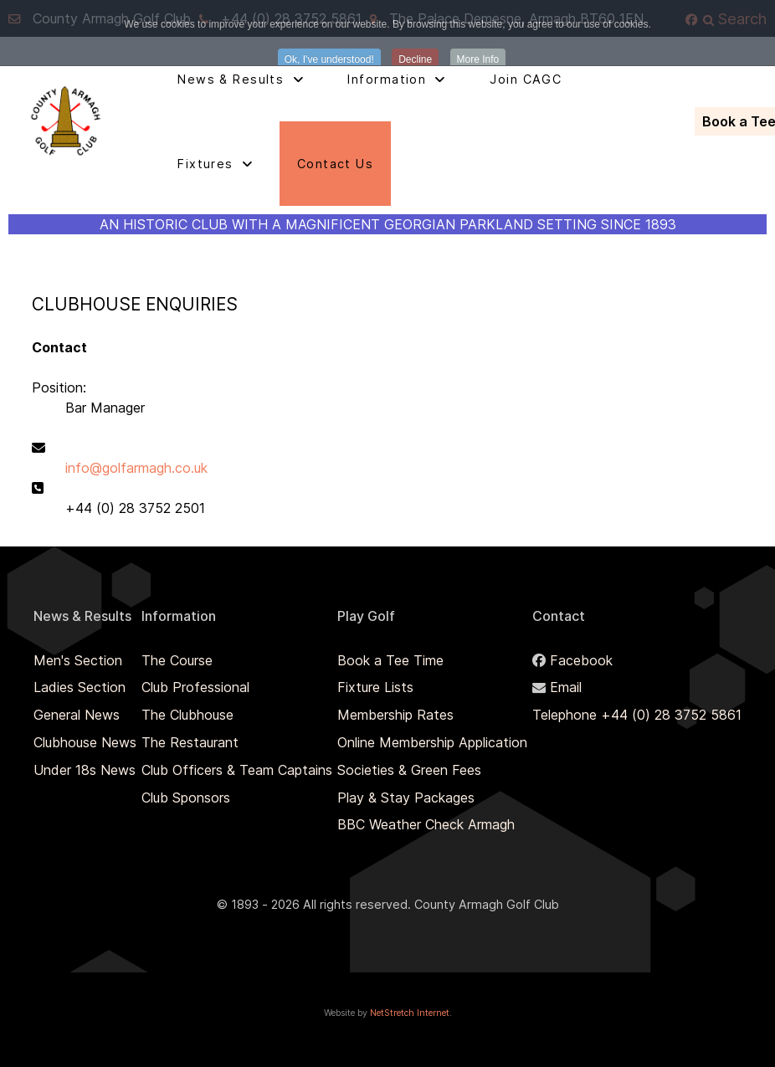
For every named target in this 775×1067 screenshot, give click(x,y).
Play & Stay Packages (406, 797)
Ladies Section (79, 687)
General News (76, 714)
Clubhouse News (84, 742)
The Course (177, 660)
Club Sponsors (185, 797)
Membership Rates (395, 714)
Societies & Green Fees (409, 770)
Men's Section (77, 660)
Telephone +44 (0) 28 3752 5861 (637, 714)
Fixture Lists (375, 687)
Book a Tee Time (390, 660)
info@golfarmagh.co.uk (136, 467)
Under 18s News (84, 770)
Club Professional (195, 687)
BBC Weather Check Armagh (426, 824)
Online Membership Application (432, 742)
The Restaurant (190, 742)
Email (566, 687)
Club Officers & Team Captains (236, 770)
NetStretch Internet (409, 1013)
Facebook (581, 660)
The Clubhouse (187, 714)
